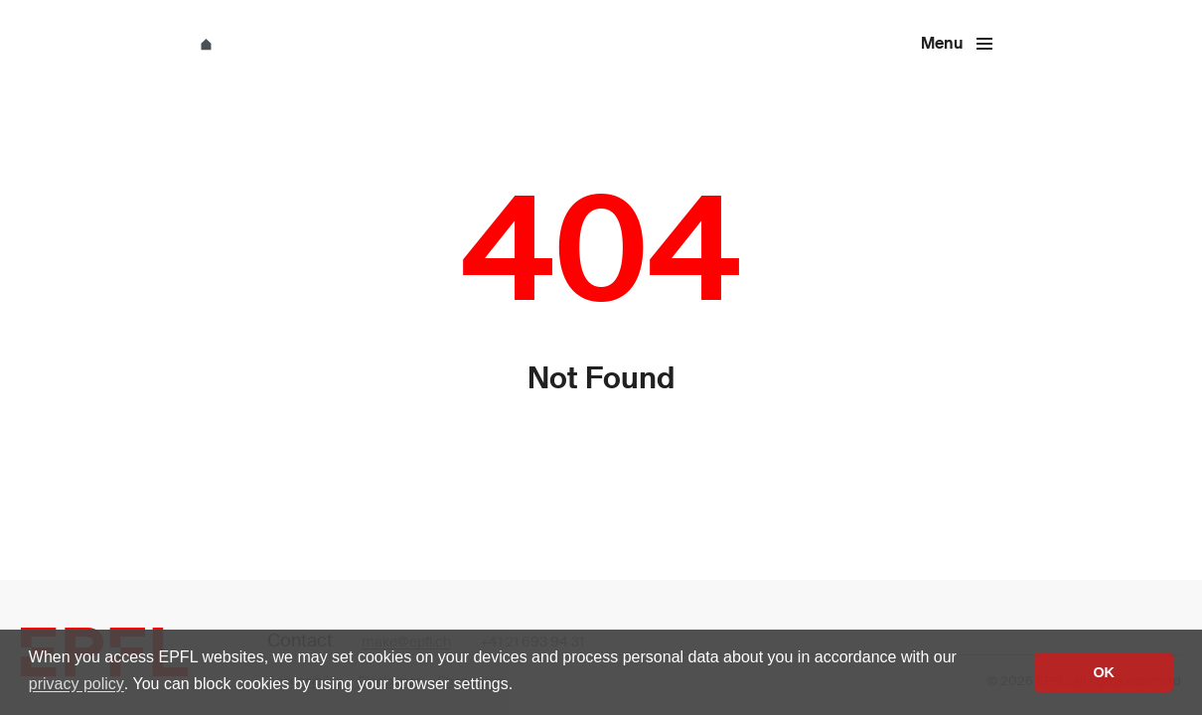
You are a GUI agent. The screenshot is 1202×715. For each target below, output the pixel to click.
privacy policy (76, 683)
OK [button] (1104, 672)
